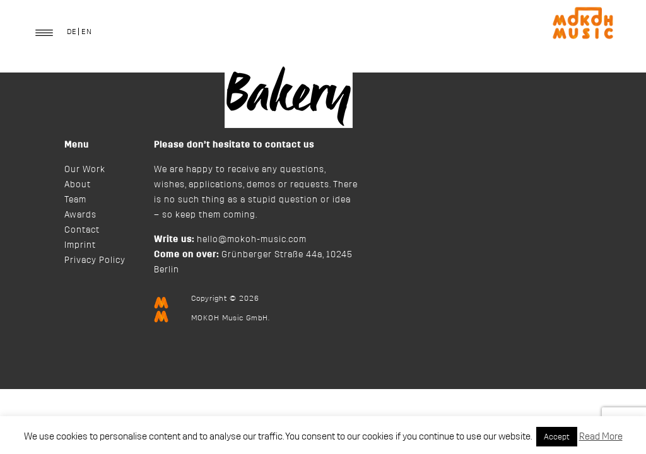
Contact (82, 230)
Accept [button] (557, 437)
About (77, 184)
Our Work (84, 169)
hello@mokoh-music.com (252, 239)
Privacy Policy (95, 260)
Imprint (80, 245)
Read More (601, 436)
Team (75, 199)
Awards (80, 215)
